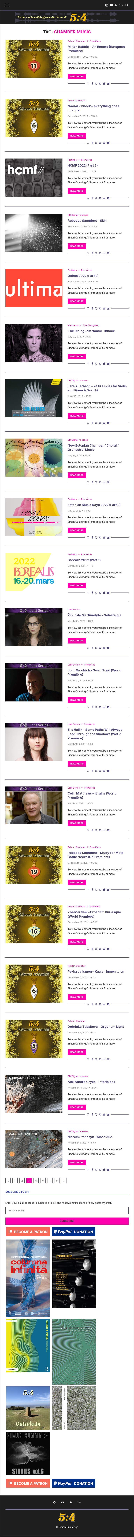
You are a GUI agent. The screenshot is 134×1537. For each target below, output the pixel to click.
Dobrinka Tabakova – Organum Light (96, 1028)
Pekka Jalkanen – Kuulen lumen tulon (96, 973)
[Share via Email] (108, 83)
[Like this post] (88, 83)
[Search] (127, 5)
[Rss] (116, 5)
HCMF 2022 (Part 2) (83, 165)
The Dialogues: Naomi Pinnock (91, 331)
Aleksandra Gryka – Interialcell (91, 1083)
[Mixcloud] (121, 5)
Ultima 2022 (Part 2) (83, 276)
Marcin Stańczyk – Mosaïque (90, 1138)
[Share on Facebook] (92, 83)
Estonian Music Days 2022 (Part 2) (94, 505)
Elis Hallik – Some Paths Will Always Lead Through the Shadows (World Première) (95, 735)
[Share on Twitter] (96, 83)
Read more (76, 76)
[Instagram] (106, 5)
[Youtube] (111, 5)
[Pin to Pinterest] (100, 83)
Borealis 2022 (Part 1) (84, 560)
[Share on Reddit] (104, 83)
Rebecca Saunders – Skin (87, 221)
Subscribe (67, 1222)
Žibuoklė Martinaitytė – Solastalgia (94, 616)
